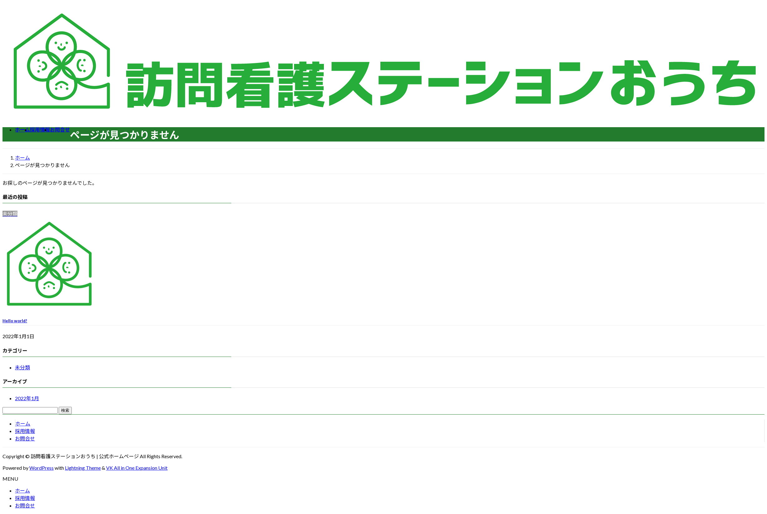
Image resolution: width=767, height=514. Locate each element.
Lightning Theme (83, 468)
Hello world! (14, 320)
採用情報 (25, 431)
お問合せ (25, 438)
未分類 (22, 367)
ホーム (22, 423)
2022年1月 (27, 398)
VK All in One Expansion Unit (137, 468)
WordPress (41, 468)
